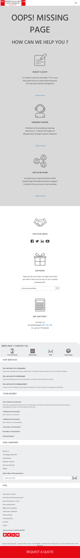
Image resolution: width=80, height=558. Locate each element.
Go (57, 288)
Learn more (40, 95)
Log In (5, 525)
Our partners (7, 458)
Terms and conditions (10, 511)
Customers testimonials (12, 427)
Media (5, 468)
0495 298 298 (46, 325)
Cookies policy (8, 518)
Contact (5, 522)
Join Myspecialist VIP (10, 455)
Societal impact (8, 436)
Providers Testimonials (11, 431)
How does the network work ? (13, 497)
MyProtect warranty (10, 508)
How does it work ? (9, 494)
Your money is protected (12, 402)
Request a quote (8, 462)
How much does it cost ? (11, 501)
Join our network (8, 465)
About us (6, 451)
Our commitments (9, 504)
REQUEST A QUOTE (40, 552)
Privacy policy (7, 515)
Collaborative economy (11, 411)
